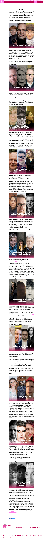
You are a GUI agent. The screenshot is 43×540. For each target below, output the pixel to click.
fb (30, 526)
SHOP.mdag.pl (10, 523)
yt (34, 526)
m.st (32, 314)
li (35, 526)
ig (31, 526)
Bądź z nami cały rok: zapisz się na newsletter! (36, 0)
